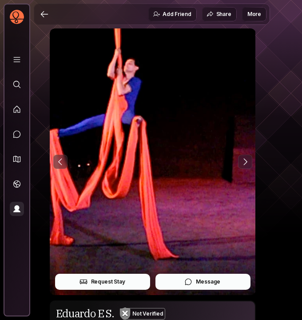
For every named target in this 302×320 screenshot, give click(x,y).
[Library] (17, 59)
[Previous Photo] (60, 162)
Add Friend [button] (172, 14)
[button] (17, 159)
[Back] (44, 14)
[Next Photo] (245, 162)
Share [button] (219, 14)
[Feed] (17, 109)
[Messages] (17, 134)
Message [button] (202, 282)
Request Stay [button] (102, 282)
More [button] (254, 14)
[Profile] (17, 209)
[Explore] (17, 84)
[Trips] (17, 184)
